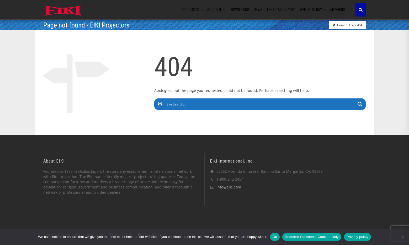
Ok (275, 237)
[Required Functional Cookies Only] (402, 237)
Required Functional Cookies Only (312, 237)
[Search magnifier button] (360, 104)
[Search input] (260, 104)
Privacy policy (357, 237)
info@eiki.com (228, 187)
